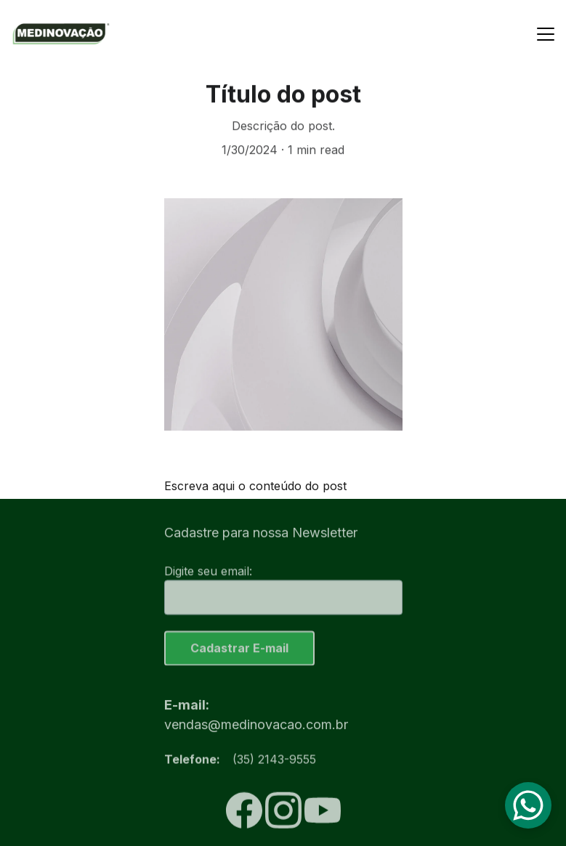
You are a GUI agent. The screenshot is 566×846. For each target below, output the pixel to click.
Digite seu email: (208, 574)
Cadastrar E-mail (239, 651)
